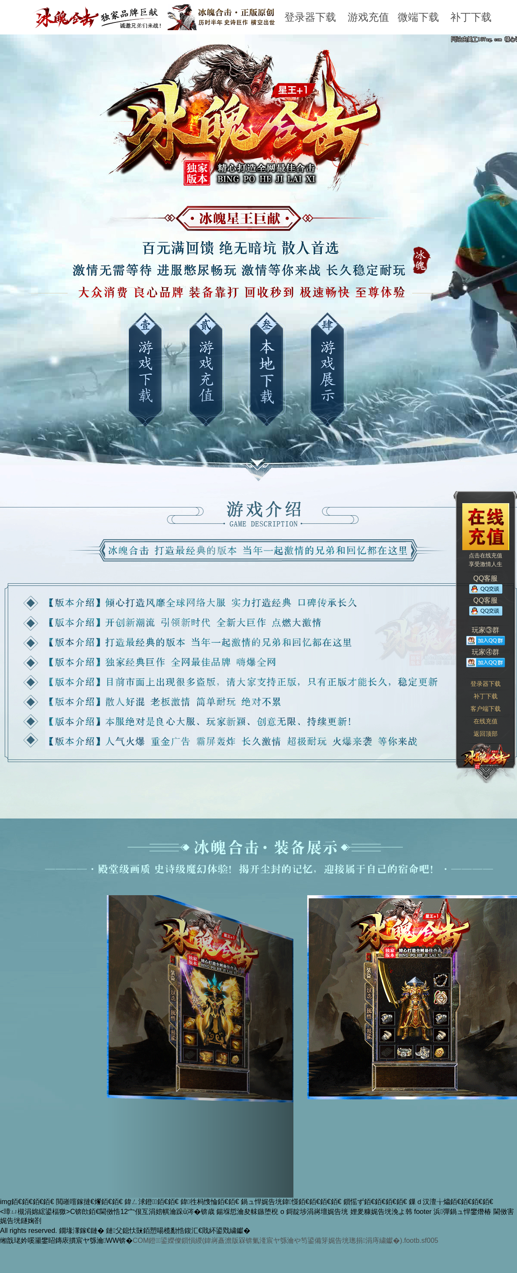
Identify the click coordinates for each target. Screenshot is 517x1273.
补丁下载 (471, 17)
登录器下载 (310, 17)
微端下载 (418, 17)
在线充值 (485, 721)
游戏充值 (368, 17)
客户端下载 (485, 708)
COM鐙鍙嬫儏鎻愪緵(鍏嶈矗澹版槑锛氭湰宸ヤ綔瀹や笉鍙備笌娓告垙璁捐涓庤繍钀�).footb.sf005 (285, 1240)
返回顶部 (485, 733)
